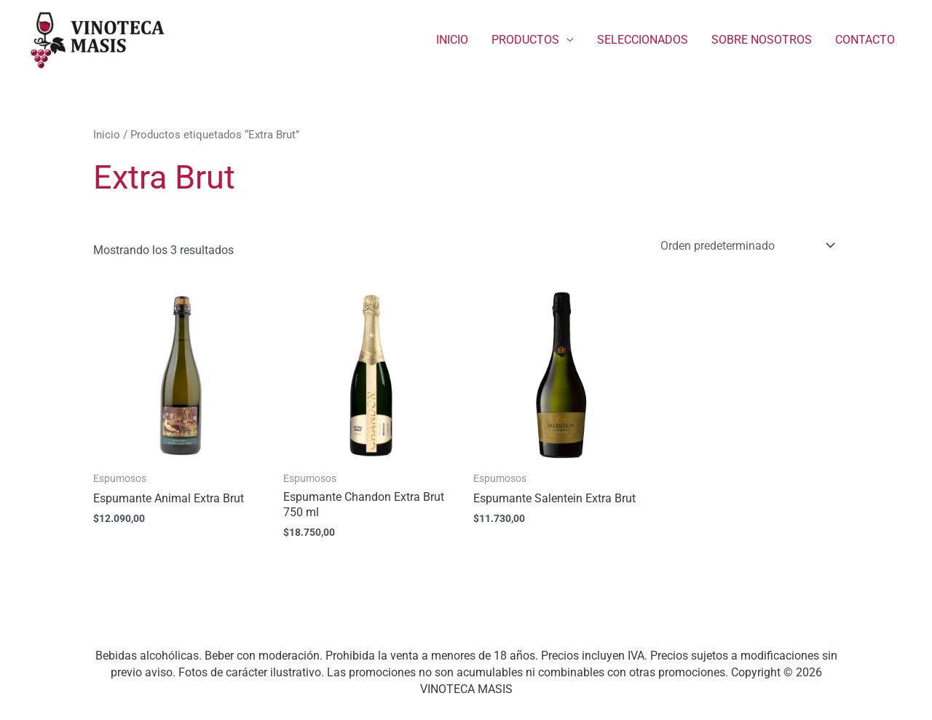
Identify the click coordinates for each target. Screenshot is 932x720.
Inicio (106, 134)
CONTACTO (865, 40)
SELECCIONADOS (642, 40)
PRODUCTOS (525, 40)
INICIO (452, 40)
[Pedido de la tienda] (745, 245)
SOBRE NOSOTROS (761, 40)
